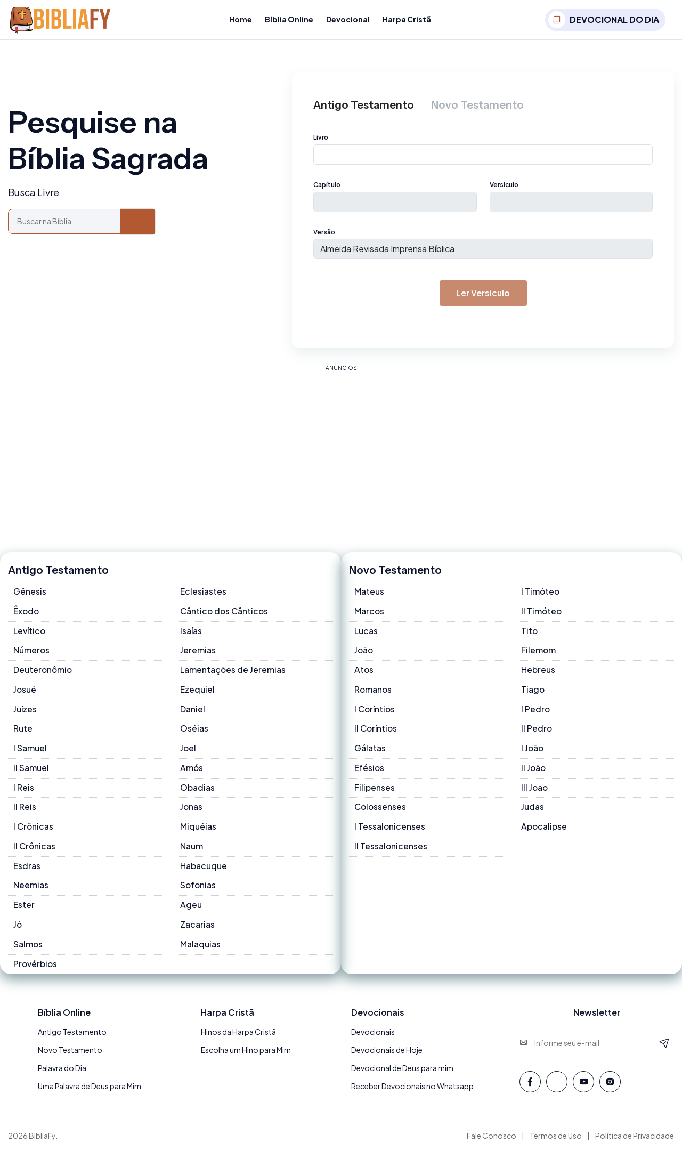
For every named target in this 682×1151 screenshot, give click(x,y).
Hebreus (538, 672)
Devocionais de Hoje (387, 1055)
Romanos (373, 692)
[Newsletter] (664, 1047)
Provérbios (36, 968)
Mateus (369, 593)
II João (534, 771)
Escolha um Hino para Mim (246, 1055)
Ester (24, 909)
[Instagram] (610, 1086)
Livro (320, 138)
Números (31, 653)
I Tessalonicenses (390, 830)
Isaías (191, 633)
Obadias (197, 791)
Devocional (348, 19)
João (364, 653)
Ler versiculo (483, 295)
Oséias (194, 731)
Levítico (29, 633)
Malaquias (200, 948)
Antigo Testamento (72, 1037)
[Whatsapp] (556, 1086)
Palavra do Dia (62, 1073)
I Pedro (535, 712)
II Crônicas (34, 850)
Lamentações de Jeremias (233, 672)
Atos (364, 672)
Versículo (504, 186)
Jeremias (198, 653)
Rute (23, 731)
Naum (191, 850)
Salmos (28, 948)
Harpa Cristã (407, 19)
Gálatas (370, 751)
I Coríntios (375, 712)
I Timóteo (541, 593)
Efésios (369, 771)
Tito (529, 633)
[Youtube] (583, 1086)
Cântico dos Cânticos (225, 613)
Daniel (193, 712)
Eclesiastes (203, 593)
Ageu (191, 909)
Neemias (30, 889)
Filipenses (374, 791)
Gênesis (29, 593)
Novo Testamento (70, 1055)
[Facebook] (530, 1086)
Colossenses (380, 810)
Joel (188, 751)
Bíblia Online (289, 19)
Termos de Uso (556, 1141)
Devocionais (373, 1037)
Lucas (366, 633)
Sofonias (198, 889)
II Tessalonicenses (391, 850)
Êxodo (26, 613)
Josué (25, 692)
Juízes (25, 712)
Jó (17, 929)
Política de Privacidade (634, 1141)
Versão (324, 234)
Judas (532, 810)
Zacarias (197, 929)
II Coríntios (376, 731)
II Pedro (537, 731)
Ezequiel (197, 692)
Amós (192, 771)
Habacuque (203, 870)
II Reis (24, 810)
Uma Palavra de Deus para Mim (89, 1091)
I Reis (23, 791)
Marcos (369, 613)
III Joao (535, 791)
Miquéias (198, 830)
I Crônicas (33, 830)
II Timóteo (542, 613)
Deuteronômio (43, 672)
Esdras (26, 870)
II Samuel (31, 771)
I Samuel (30, 751)
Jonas (191, 810)
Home (240, 19)
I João (533, 751)
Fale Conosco (491, 1141)
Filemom (538, 653)
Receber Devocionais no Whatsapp (412, 1091)
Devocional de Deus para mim (402, 1073)
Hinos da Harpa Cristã (238, 1037)
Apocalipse (544, 830)
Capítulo (326, 186)
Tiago (533, 692)
